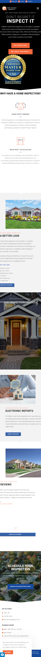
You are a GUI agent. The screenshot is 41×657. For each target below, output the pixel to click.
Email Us (28, 1)
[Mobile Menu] (38, 8)
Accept (8, 652)
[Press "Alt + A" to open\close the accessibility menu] (2, 654)
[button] (20, 45)
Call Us (22, 1)
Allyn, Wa (13, 1)
